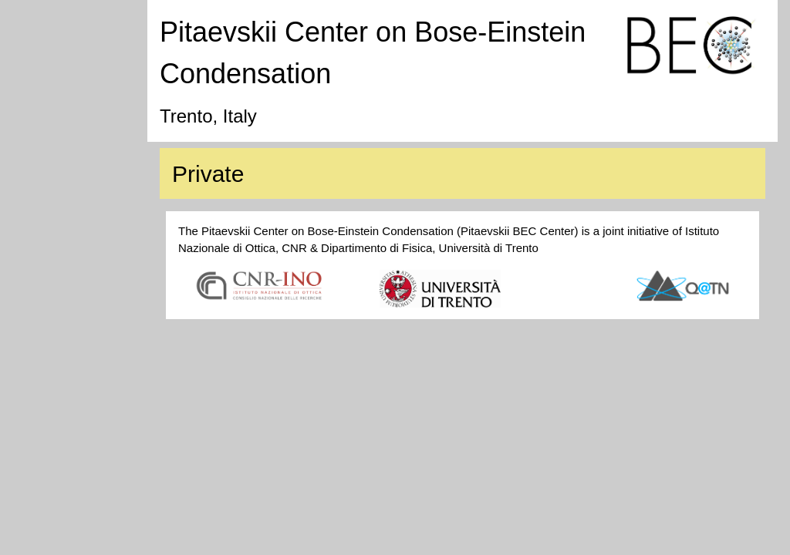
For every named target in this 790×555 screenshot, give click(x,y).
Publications (56, 103)
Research (49, 44)
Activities (47, 133)
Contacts (47, 222)
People (43, 73)
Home (40, 14)
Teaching (48, 163)
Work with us (58, 192)
